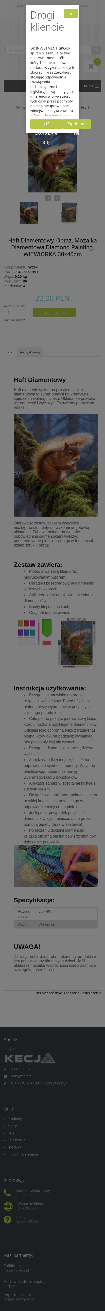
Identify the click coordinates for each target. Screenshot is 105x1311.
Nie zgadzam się (46, 125)
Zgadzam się (76, 125)
